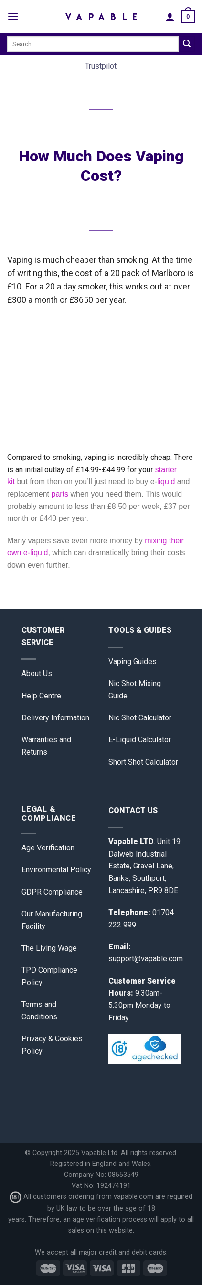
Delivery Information (55, 717)
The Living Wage (49, 948)
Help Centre (41, 695)
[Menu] (13, 16)
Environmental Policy (56, 869)
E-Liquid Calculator (139, 739)
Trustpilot (101, 65)
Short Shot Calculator (143, 762)
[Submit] (187, 44)
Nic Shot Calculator (139, 717)
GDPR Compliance (52, 892)
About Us (36, 673)
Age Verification (47, 847)
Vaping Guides (132, 661)
